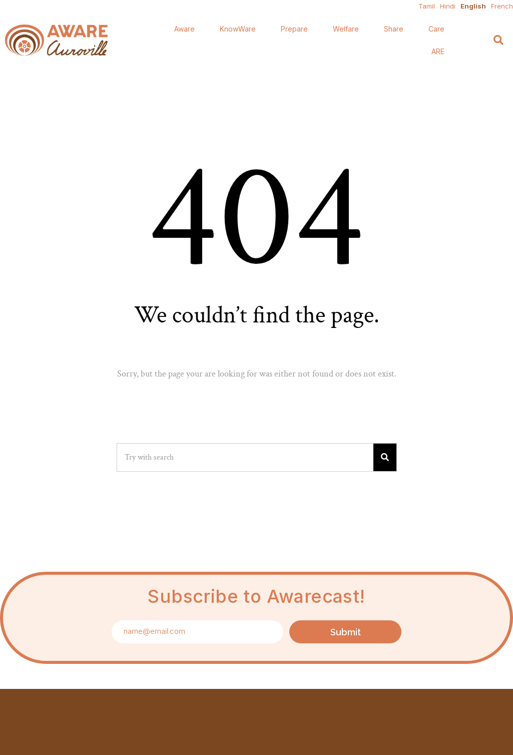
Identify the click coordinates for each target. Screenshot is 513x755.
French (502, 6)
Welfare (346, 29)
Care (436, 29)
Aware (184, 29)
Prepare (294, 29)
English (473, 6)
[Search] (498, 40)
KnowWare (238, 29)
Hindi (447, 6)
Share (393, 29)
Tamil (426, 6)
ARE (437, 51)
